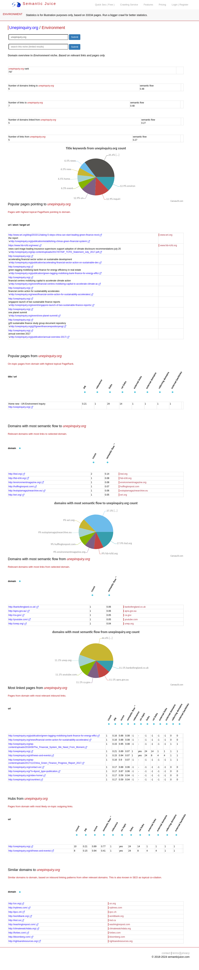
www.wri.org (166, 235)
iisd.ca (112, 920)
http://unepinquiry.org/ (21, 256)
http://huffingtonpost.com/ (23, 486)
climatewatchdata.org (120, 928)
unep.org (129, 623)
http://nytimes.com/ (19, 907)
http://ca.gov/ (16, 615)
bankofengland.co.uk (135, 607)
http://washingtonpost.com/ (23, 924)
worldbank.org (116, 916)
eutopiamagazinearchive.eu (134, 490)
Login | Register (180, 4)
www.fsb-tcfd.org (168, 245)
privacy (185, 953)
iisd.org (124, 474)
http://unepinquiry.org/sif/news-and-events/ (31, 755)
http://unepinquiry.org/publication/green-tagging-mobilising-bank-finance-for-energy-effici (55, 273)
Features (148, 4)
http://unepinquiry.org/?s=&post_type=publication (34, 771)
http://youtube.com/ (20, 619)
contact (166, 953)
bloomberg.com (117, 937)
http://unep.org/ (18, 623)
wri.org (123, 494)
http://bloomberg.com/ (21, 937)
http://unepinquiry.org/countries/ (26, 779)
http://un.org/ (16, 903)
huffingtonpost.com (129, 486)
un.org (112, 903)
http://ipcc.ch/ (17, 912)
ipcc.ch (112, 912)
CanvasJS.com (176, 201)
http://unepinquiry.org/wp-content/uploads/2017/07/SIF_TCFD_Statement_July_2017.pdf (56, 252)
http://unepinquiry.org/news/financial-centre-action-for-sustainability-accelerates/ (51, 294)
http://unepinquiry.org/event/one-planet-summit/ (35, 315)
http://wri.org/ (17, 494)
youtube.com (131, 619)
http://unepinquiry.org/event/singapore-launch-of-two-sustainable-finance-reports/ (52, 305)
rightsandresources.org (121, 941)
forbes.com (115, 932)
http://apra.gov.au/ (19, 611)
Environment (53, 27)
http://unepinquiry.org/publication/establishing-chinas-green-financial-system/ (50, 241)
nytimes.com (115, 907)
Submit (74, 37)
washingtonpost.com (119, 924)
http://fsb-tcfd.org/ (19, 478)
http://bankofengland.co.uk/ (24, 607)
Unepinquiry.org (23, 27)
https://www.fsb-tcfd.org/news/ (25, 245)
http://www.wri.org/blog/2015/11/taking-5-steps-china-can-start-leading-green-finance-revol (55, 235)
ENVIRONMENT (12, 14)
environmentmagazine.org (133, 482)
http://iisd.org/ (17, 474)
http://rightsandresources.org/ (25, 941)
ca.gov (128, 615)
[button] (85, 392)
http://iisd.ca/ (16, 920)
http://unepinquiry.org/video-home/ (27, 775)
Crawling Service (129, 4)
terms (175, 953)
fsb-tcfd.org (126, 478)
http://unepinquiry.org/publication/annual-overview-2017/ (40, 337)
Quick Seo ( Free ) (105, 4)
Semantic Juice (34, 4)
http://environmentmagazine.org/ (26, 482)
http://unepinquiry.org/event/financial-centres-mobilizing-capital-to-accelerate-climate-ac (55, 284)
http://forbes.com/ (19, 932)
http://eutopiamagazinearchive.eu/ (27, 490)
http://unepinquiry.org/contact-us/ (26, 767)
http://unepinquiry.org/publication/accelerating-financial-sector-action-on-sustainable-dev (55, 262)
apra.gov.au (131, 611)
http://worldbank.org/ (20, 916)
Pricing (162, 4)
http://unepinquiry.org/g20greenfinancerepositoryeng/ (38, 326)
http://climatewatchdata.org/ (24, 928)
